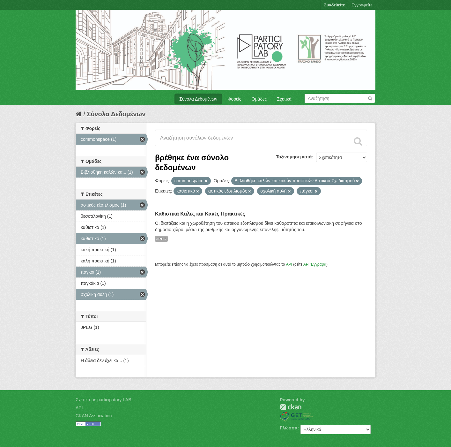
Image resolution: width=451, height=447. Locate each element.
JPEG (161, 239)
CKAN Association (94, 415)
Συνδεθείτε (334, 5)
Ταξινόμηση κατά (294, 156)
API (289, 264)
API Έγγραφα (314, 264)
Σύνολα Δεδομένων (198, 99)
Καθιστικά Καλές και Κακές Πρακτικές (200, 213)
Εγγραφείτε (361, 5)
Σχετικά (284, 99)
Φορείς (234, 99)
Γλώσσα (289, 427)
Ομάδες (259, 99)
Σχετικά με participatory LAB (103, 399)
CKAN (290, 407)
